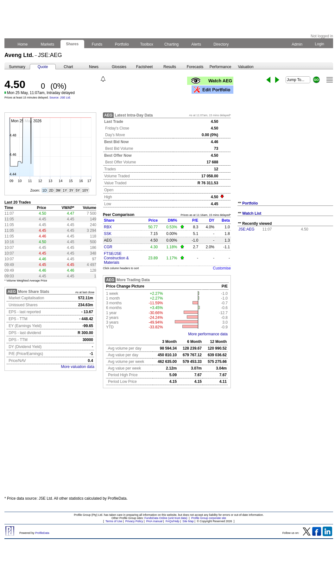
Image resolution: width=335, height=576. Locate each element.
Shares (72, 44)
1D (44, 190)
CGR (108, 247)
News (93, 67)
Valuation (245, 67)
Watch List (251, 213)
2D (51, 190)
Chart (68, 67)
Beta (226, 220)
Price (153, 220)
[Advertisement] (168, 444)
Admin (297, 44)
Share (109, 220)
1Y (65, 190)
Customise (222, 268)
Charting (171, 44)
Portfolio (122, 44)
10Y (85, 190)
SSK (107, 233)
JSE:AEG (246, 229)
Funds (97, 44)
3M (58, 190)
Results (169, 67)
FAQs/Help (173, 521)
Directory (221, 44)
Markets (47, 44)
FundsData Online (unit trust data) (165, 518)
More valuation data (77, 366)
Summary (17, 67)
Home (22, 44)
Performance (220, 67)
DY (211, 220)
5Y (78, 190)
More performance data (208, 334)
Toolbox (146, 44)
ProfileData (42, 533)
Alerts (196, 44)
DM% (172, 220)
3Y (71, 190)
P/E (195, 220)
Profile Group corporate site (208, 518)
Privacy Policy (134, 521)
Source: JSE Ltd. (60, 97)
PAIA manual (154, 521)
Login (319, 44)
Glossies (119, 67)
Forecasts (195, 67)
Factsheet (144, 67)
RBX (108, 227)
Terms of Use (113, 521)
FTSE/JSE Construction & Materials (116, 258)
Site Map (188, 521)
